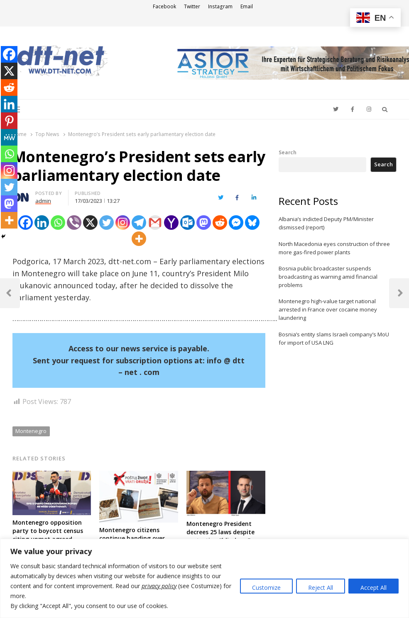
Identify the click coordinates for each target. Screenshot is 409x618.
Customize (266, 587)
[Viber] (74, 222)
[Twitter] (106, 222)
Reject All (320, 587)
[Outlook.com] (187, 222)
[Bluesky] (252, 222)
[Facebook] (25, 222)
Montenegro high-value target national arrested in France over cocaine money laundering (328, 309)
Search (287, 152)
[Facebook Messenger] (236, 222)
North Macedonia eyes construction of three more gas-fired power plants (334, 248)
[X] (90, 222)
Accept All (373, 587)
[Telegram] (139, 222)
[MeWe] (9, 137)
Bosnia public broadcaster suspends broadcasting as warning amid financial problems (328, 277)
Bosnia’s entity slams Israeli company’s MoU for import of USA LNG (334, 338)
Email (246, 6)
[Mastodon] (203, 222)
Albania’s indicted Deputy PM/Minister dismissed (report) (326, 223)
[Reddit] (220, 222)
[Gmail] (155, 222)
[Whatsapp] (58, 222)
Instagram (220, 6)
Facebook (164, 6)
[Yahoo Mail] (171, 222)
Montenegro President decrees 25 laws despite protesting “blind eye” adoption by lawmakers (220, 536)
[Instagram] (122, 222)
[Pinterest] (9, 120)
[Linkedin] (41, 222)
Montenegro (31, 431)
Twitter (192, 6)
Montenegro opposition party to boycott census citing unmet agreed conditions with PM (47, 534)
